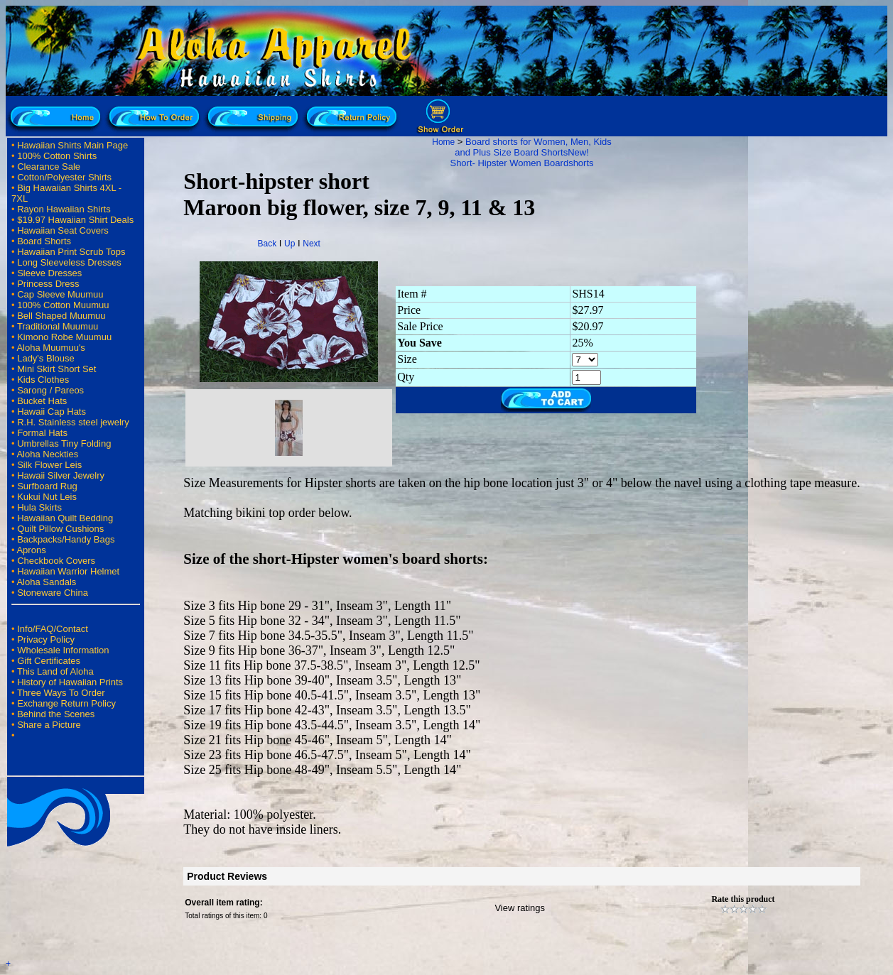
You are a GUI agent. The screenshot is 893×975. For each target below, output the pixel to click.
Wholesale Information (63, 650)
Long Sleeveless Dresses (69, 262)
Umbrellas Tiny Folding (64, 443)
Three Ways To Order (61, 692)
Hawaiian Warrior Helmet (68, 571)
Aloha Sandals (46, 582)
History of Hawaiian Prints (70, 682)
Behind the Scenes (55, 714)
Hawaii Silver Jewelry (60, 475)
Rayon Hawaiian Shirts (64, 209)
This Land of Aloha (55, 671)
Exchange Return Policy (66, 703)
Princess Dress (48, 283)
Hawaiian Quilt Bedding (65, 518)
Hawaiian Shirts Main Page (72, 145)
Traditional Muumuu (57, 326)
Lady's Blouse (46, 358)
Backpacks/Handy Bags (65, 539)
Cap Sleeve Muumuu (60, 294)
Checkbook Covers (56, 560)
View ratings (519, 908)
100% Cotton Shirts (57, 156)
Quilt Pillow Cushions (60, 528)
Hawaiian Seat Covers (63, 230)
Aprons (30, 550)
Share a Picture (49, 724)
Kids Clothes (43, 379)
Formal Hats (42, 432)
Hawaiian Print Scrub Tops (71, 251)
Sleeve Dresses (49, 273)
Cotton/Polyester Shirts (64, 177)
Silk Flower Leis (49, 464)
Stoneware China (52, 592)
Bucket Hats (42, 401)
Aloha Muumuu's (50, 347)
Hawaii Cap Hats (51, 411)
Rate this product (742, 899)
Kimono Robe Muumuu (64, 337)
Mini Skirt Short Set (56, 369)
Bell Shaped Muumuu (61, 315)
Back (267, 244)
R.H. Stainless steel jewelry (73, 422)
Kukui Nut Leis (47, 496)
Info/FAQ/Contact (52, 628)
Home (443, 142)
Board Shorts (44, 241)
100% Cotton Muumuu (63, 305)
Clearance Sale (48, 166)
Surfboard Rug (47, 486)
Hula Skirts (39, 507)
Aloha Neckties (47, 454)
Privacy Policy (46, 639)
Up (289, 244)
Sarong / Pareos (50, 390)
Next (311, 244)
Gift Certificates (48, 660)
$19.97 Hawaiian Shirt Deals (75, 219)
